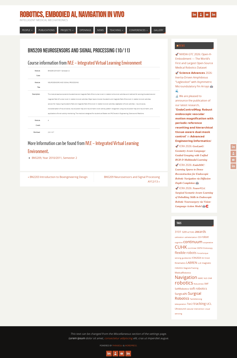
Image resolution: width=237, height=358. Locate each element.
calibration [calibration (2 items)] (179, 237)
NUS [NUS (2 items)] (205, 278)
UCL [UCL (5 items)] (209, 304)
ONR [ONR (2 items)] (210, 278)
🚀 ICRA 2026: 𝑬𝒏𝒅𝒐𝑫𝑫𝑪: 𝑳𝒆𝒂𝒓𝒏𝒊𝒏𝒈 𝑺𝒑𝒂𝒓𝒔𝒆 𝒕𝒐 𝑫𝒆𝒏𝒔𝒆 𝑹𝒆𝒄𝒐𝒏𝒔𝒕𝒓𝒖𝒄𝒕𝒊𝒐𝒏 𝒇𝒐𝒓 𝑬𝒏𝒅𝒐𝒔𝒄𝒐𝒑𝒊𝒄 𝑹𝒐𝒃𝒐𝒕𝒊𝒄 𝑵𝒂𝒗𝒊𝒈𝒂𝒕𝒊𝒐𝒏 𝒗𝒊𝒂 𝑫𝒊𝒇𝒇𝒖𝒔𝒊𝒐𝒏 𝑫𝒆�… (193, 174)
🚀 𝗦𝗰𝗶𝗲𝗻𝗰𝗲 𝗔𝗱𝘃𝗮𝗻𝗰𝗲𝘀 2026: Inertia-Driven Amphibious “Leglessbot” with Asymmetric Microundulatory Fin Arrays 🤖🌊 (194, 82)
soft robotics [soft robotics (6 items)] (198, 288)
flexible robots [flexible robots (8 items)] (186, 252)
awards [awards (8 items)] (200, 231)
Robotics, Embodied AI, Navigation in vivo (72, 14)
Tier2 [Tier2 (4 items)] (190, 303)
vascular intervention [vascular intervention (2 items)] (195, 309)
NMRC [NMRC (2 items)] (200, 278)
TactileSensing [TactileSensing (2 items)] (196, 299)
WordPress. (131, 345)
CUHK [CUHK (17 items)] (181, 247)
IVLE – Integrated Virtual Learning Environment (104, 63)
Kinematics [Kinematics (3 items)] (180, 262)
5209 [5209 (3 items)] (184, 231)
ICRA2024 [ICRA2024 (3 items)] (196, 257)
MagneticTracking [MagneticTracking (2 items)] (191, 268)
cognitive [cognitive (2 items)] (179, 242)
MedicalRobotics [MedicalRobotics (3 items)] (183, 272)
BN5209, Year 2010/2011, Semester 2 (54, 158)
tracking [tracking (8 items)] (199, 303)
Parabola (118, 345)
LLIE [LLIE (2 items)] (199, 263)
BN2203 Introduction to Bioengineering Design (58, 177)
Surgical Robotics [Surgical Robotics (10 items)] (188, 296)
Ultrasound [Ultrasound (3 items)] (180, 308)
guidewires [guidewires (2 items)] (186, 258)
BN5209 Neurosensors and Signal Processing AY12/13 (132, 179)
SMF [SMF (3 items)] (206, 283)
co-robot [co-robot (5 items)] (203, 237)
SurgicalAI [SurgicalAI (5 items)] (181, 294)
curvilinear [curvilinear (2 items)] (192, 248)
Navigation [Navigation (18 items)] (186, 277)
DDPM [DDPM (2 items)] (200, 248)
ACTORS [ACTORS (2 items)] (190, 232)
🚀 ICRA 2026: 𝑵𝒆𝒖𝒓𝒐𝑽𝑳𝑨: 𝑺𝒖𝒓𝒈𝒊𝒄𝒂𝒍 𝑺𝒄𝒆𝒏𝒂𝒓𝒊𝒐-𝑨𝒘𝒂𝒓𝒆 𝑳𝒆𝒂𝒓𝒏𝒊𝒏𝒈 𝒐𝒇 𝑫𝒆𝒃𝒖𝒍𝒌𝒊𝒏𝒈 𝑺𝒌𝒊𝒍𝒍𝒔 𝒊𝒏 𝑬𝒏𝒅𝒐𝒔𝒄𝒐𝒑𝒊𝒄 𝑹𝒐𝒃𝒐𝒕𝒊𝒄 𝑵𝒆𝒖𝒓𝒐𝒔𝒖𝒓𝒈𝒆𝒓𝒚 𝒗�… (194, 197)
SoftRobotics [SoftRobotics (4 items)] (182, 288)
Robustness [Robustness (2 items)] (199, 284)
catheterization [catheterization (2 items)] (190, 237)
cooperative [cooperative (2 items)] (208, 242)
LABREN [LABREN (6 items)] (191, 262)
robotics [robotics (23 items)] (184, 282)
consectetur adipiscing (118, 338)
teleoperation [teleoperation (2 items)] (180, 304)
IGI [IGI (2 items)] (203, 258)
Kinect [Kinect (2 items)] (207, 258)
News (182, 45)
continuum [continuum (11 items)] (192, 241)
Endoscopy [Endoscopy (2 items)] (208, 248)
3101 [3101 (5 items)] (178, 232)
